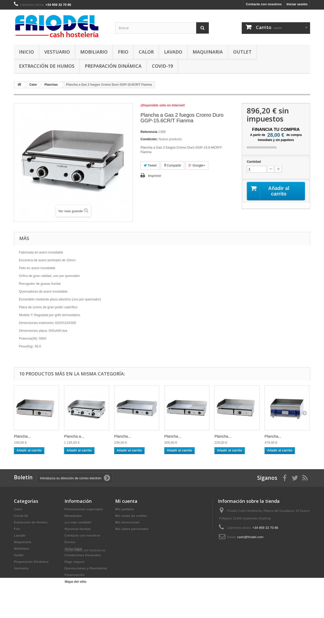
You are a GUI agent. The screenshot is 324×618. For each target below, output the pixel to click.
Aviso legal (73, 549)
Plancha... (22, 436)
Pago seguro (75, 562)
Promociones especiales (84, 509)
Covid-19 (162, 66)
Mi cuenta (126, 501)
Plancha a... (74, 436)
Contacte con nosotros (264, 4)
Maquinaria (208, 52)
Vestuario (57, 52)
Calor (146, 52)
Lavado (173, 52)
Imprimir (154, 176)
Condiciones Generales (83, 555)
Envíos (70, 542)
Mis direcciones (127, 522)
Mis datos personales (132, 529)
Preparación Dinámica (113, 66)
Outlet (242, 52)
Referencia (148, 132)
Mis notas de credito (131, 516)
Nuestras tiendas (78, 529)
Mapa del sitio (75, 581)
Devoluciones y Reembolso (86, 568)
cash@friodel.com (250, 537)
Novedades (73, 516)
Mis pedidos (124, 509)
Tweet (150, 165)
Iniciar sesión (297, 4)
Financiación (75, 575)
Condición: (149, 139)
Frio (123, 52)
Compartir (172, 165)
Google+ (197, 165)
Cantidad (254, 161)
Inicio (26, 52)
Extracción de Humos (46, 66)
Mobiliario (94, 52)
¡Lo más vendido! (78, 522)
